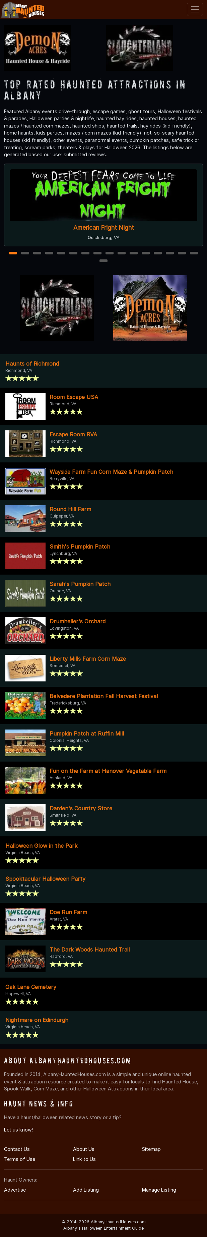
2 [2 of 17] (25, 253)
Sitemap (151, 1149)
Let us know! (18, 1129)
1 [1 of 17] (13, 253)
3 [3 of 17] (37, 253)
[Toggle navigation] (195, 9)
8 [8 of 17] (97, 253)
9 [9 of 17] (109, 253)
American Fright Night (103, 227)
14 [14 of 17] (170, 253)
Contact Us (17, 1149)
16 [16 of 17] (194, 253)
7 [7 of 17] (85, 253)
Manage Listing (159, 1190)
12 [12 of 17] (146, 253)
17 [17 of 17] (103, 261)
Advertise (15, 1190)
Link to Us (84, 1159)
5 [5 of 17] (61, 253)
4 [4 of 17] (49, 253)
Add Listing (86, 1190)
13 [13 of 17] (158, 253)
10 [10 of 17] (122, 253)
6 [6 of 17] (73, 253)
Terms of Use (19, 1159)
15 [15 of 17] (182, 253)
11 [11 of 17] (133, 253)
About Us (83, 1149)
